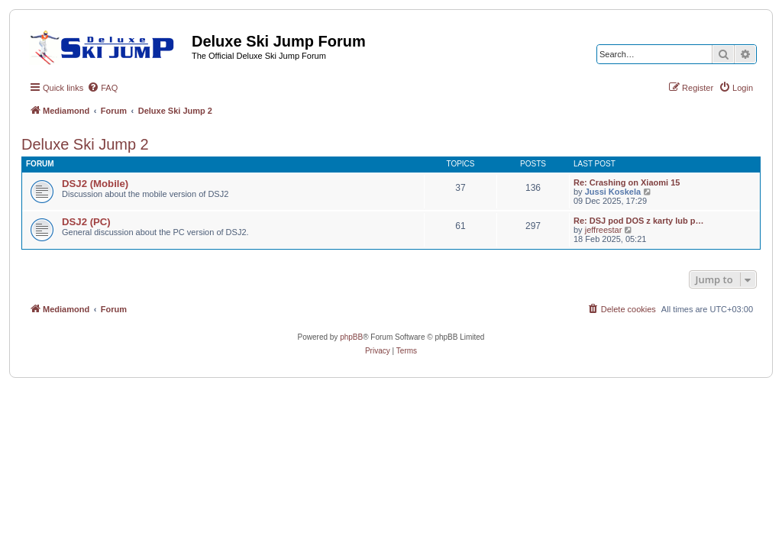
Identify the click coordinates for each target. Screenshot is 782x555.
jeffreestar (603, 229)
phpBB (351, 337)
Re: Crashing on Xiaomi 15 (627, 182)
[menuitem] (102, 88)
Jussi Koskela (613, 191)
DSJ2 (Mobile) (95, 183)
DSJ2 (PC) (86, 221)
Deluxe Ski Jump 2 (85, 144)
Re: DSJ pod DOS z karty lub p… (639, 220)
